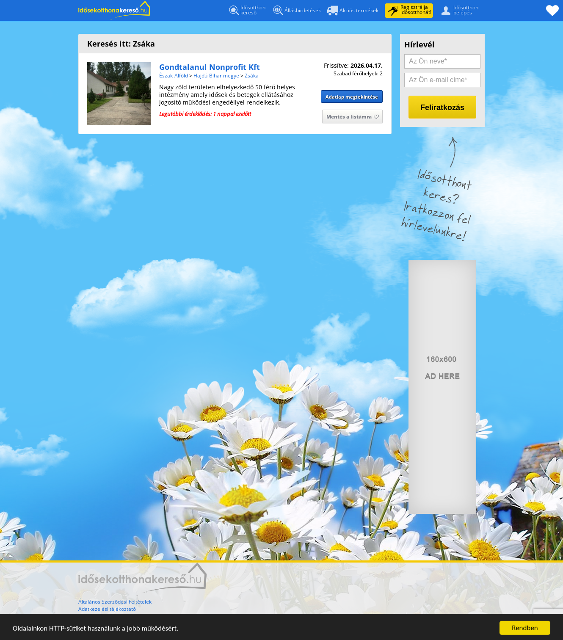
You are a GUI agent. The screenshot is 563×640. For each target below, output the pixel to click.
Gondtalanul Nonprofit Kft (209, 67)
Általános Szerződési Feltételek (115, 601)
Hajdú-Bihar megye (216, 75)
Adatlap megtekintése (352, 97)
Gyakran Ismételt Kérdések (110, 616)
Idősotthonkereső (246, 10)
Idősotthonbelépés (457, 9)
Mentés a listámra (352, 117)
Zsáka (252, 75)
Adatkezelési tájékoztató (107, 608)
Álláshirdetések (296, 12)
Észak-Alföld (173, 75)
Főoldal (114, 10)
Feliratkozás (442, 107)
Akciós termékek (352, 11)
